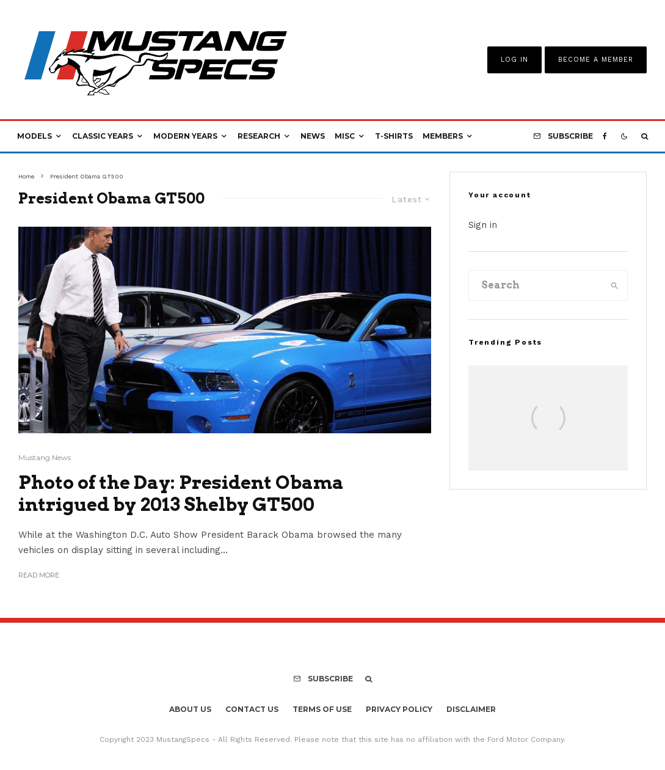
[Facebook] (605, 136)
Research (259, 136)
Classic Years (102, 136)
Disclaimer (471, 709)
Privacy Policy (399, 709)
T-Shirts (394, 136)
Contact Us (251, 709)
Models (34, 136)
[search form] (535, 285)
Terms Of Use (322, 709)
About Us (190, 709)
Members (443, 136)
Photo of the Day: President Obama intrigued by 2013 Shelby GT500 (181, 493)
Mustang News (44, 457)
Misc (345, 136)
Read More (38, 575)
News (312, 136)
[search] (614, 285)
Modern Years (185, 136)
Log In (514, 60)
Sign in (482, 224)
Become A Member (595, 60)
